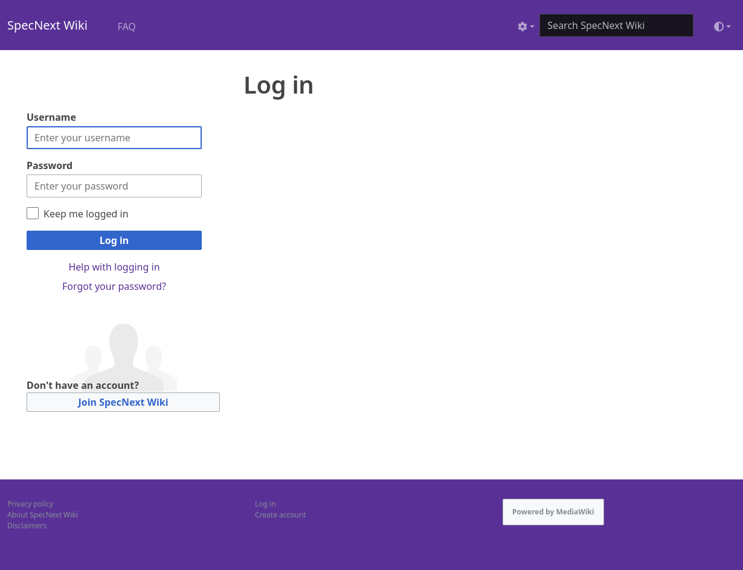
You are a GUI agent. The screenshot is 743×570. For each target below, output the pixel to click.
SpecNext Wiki (47, 25)
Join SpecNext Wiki (124, 402)
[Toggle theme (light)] (722, 26)
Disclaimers (27, 525)
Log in (114, 240)
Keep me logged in (86, 213)
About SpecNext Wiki (42, 515)
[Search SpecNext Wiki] (616, 25)
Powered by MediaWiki (553, 512)
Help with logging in (113, 267)
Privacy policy (30, 504)
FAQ (126, 26)
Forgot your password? (114, 286)
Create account (280, 515)
